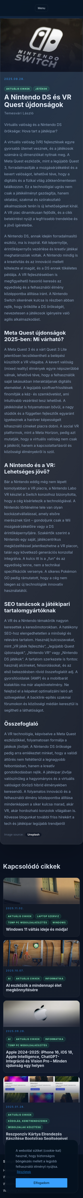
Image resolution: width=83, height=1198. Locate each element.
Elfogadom (42, 1183)
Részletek (24, 1172)
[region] (41, 1166)
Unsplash (33, 834)
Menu (41, 8)
